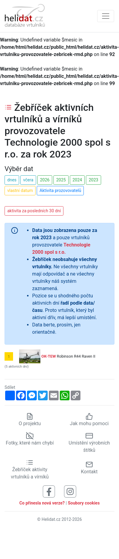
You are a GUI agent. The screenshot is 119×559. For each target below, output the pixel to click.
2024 (77, 179)
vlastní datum (20, 190)
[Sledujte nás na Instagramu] (70, 491)
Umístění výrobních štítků (89, 443)
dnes (11, 179)
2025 (61, 179)
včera (28, 179)
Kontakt (89, 468)
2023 (93, 179)
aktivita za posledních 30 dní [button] (34, 210)
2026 (44, 179)
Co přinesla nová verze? (42, 503)
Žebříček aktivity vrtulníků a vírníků (30, 469)
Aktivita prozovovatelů (60, 190)
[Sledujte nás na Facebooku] (49, 491)
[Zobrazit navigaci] (105, 16)
